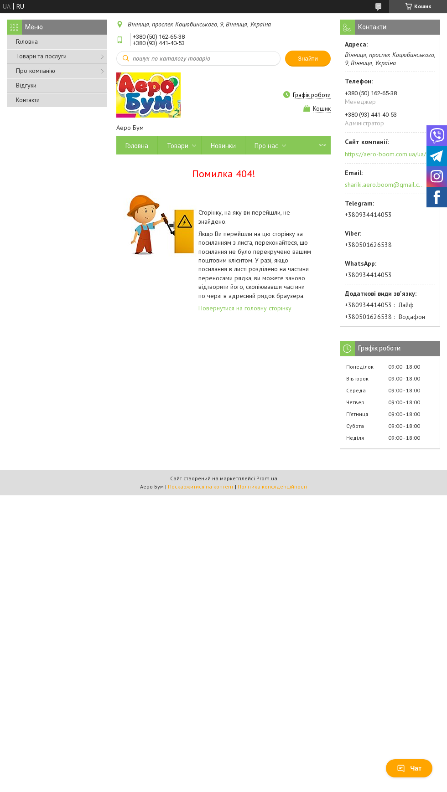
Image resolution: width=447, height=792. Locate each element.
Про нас (266, 145)
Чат (409, 768)
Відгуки (26, 85)
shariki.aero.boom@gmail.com (385, 184)
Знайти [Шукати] (308, 58)
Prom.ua (266, 478)
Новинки (223, 145)
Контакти (28, 100)
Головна (27, 41)
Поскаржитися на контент (201, 486)
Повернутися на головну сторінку (244, 308)
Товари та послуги (41, 56)
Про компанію (35, 71)
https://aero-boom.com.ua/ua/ (385, 154)
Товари (177, 145)
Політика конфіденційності (272, 486)
